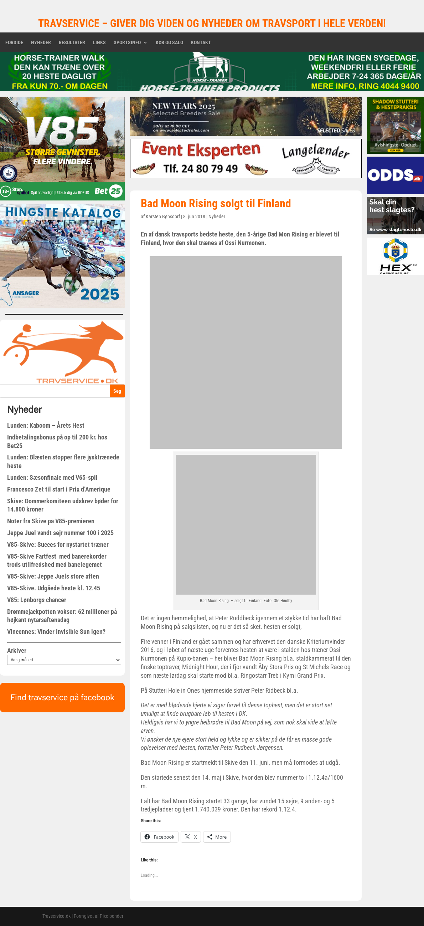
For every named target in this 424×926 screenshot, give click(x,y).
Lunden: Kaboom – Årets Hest (45, 425)
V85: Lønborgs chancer (36, 600)
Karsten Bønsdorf (163, 216)
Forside (14, 42)
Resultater (72, 42)
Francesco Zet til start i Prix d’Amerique (58, 489)
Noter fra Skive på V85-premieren (50, 521)
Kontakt (201, 42)
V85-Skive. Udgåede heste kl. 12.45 (53, 588)
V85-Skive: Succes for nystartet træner (58, 544)
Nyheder (41, 42)
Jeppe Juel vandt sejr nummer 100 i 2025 (60, 532)
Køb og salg (169, 42)
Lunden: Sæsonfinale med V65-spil (52, 477)
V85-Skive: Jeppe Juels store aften (53, 576)
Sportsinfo (127, 42)
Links (99, 42)
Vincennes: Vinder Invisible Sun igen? (56, 631)
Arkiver (16, 650)
